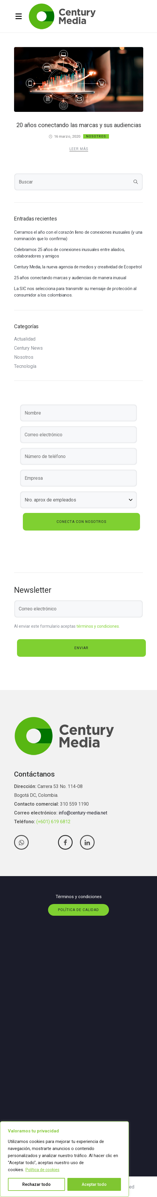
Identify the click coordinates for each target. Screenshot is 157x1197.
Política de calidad (78, 910)
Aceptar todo (94, 1184)
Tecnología (25, 366)
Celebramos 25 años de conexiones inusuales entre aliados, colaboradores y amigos (69, 253)
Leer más (78, 149)
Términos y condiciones (79, 896)
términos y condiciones (97, 626)
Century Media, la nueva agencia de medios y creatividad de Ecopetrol (78, 267)
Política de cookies (42, 1169)
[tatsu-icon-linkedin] (87, 842)
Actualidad (24, 339)
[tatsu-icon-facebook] (67, 842)
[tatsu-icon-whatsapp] (23, 842)
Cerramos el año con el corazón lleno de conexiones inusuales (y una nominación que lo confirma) (78, 235)
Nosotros (96, 136)
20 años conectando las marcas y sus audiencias (78, 125)
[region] (64, 1159)
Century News (28, 348)
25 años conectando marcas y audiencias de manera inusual (70, 277)
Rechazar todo (36, 1184)
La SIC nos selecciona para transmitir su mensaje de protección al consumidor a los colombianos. (75, 292)
